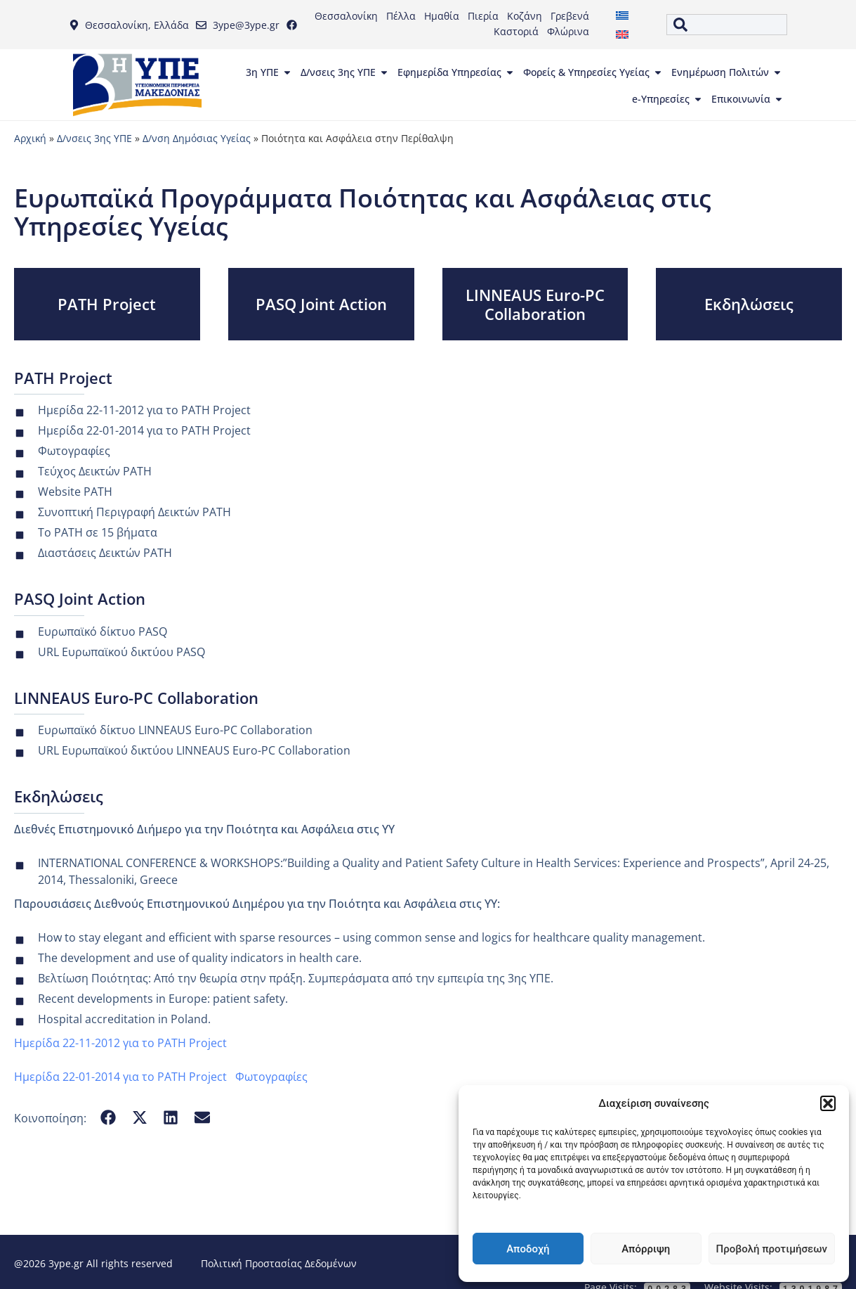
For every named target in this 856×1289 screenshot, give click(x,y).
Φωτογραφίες (271, 1076)
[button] (828, 1103)
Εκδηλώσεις (749, 303)
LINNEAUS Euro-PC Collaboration (535, 303)
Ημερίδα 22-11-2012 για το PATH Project (120, 1043)
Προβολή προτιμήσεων (771, 1249)
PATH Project (107, 303)
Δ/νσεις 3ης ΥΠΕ (94, 138)
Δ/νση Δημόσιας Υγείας (197, 138)
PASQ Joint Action (321, 303)
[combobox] (727, 24)
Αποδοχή (527, 1249)
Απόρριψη (645, 1249)
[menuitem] (622, 15)
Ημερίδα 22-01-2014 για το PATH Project (120, 1076)
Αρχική (30, 138)
